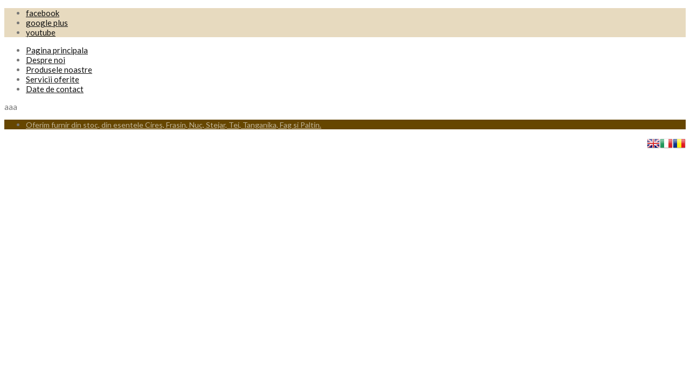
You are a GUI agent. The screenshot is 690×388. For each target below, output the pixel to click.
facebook (42, 13)
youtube (41, 32)
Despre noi (45, 60)
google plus (47, 22)
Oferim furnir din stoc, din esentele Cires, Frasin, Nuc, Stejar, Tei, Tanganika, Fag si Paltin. (173, 124)
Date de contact (55, 89)
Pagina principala (57, 50)
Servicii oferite (52, 79)
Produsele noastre (59, 69)
